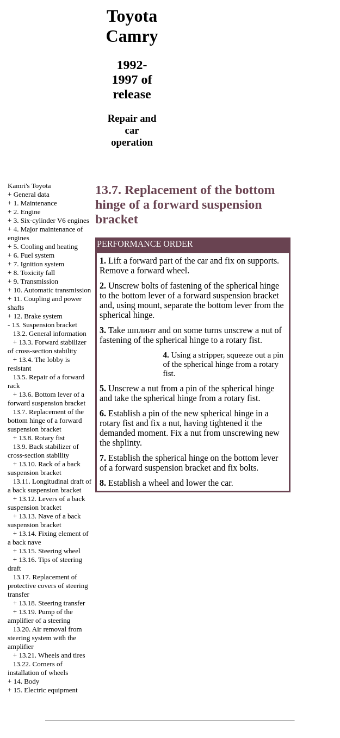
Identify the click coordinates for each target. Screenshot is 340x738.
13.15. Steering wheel (49, 551)
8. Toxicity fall (34, 272)
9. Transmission (36, 281)
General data (32, 194)
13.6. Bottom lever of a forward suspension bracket (46, 398)
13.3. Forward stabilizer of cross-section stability (47, 346)
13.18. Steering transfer (51, 603)
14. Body (27, 681)
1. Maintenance (35, 203)
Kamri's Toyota (29, 186)
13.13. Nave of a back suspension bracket (44, 520)
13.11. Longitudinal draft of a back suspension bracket (49, 485)
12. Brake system (38, 316)
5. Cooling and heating (46, 246)
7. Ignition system (39, 264)
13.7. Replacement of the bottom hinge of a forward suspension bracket (46, 420)
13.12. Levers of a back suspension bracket (46, 503)
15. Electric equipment (46, 690)
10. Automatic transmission (52, 290)
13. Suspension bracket (44, 325)
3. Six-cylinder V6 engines (51, 220)
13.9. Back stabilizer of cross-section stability (43, 450)
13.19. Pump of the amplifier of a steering (40, 616)
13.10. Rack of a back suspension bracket (44, 468)
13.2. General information (49, 333)
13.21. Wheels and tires (51, 655)
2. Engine (27, 212)
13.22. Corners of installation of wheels (38, 668)
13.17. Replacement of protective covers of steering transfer (48, 585)
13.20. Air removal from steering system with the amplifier (45, 638)
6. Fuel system (34, 255)
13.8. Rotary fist (41, 438)
